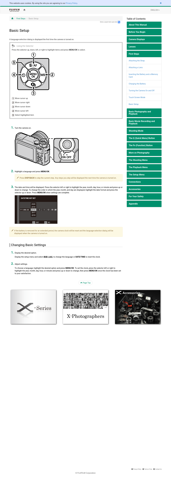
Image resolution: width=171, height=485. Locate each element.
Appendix (133, 203)
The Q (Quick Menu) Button (142, 138)
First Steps (20, 18)
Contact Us (158, 469)
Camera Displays (137, 39)
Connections (135, 182)
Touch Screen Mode (137, 97)
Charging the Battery (137, 84)
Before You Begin (137, 32)
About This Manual (138, 25)
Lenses (132, 46)
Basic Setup (134, 104)
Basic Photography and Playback (140, 112)
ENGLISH (155, 10)
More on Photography (139, 152)
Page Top (85, 283)
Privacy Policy (71, 3)
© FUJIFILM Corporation (85, 473)
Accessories (135, 189)
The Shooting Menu (138, 160)
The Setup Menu (137, 174)
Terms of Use (148, 469)
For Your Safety (136, 196)
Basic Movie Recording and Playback (142, 122)
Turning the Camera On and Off (141, 90)
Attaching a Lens (136, 67)
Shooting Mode (136, 131)
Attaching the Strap (137, 61)
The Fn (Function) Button (141, 145)
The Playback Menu (138, 167)
